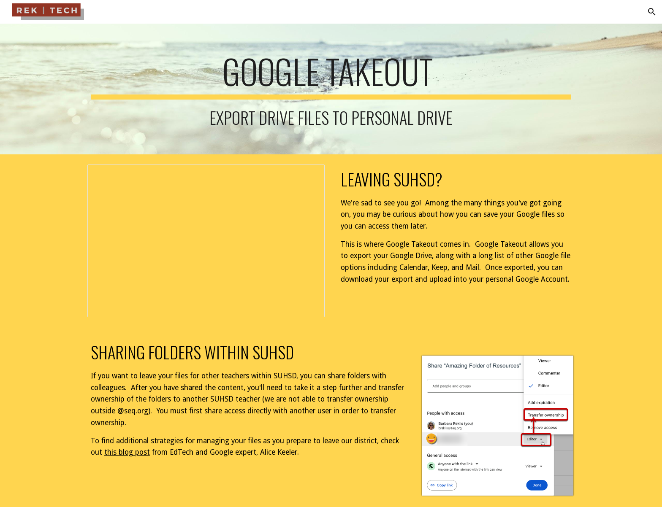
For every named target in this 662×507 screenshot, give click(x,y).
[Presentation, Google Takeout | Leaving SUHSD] (206, 241)
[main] (331, 89)
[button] (652, 12)
